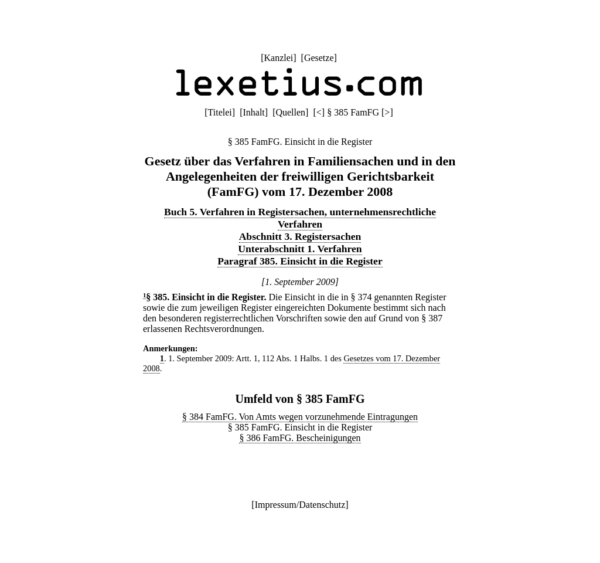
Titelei (220, 112)
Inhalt (253, 112)
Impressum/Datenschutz (300, 505)
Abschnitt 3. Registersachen (300, 236)
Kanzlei (278, 58)
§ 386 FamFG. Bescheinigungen (299, 438)
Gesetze (319, 58)
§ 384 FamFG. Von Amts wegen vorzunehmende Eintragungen (300, 417)
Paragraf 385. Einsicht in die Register (299, 261)
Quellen (290, 112)
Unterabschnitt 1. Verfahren (300, 249)
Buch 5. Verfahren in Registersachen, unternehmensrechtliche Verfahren (300, 218)
